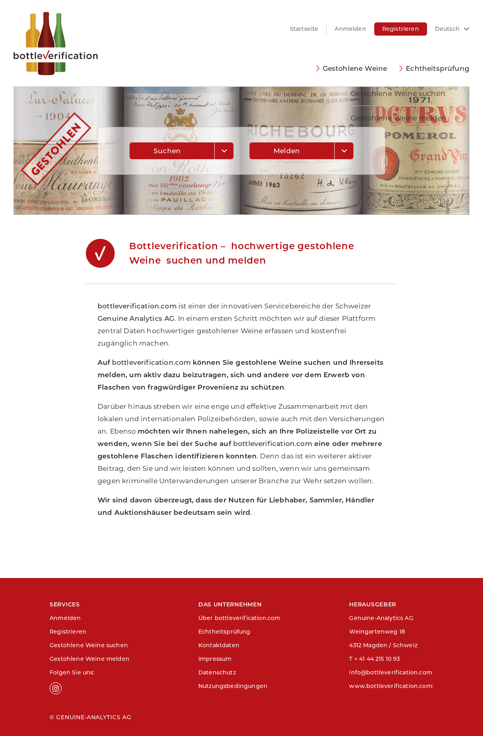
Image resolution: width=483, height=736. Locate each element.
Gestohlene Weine (355, 68)
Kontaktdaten (219, 645)
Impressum (215, 658)
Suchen (167, 151)
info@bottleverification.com (390, 672)
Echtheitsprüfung (437, 68)
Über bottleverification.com (239, 618)
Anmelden (350, 28)
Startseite (304, 28)
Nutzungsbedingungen (232, 686)
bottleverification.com (137, 306)
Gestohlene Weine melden (90, 658)
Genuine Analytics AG (136, 318)
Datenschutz (217, 672)
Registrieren (400, 28)
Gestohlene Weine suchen (89, 645)
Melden (286, 151)
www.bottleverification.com (390, 686)
